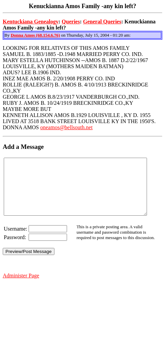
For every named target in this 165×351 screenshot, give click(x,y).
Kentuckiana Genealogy (31, 21)
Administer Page (21, 287)
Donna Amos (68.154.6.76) (35, 35)
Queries (71, 21)
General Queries (102, 21)
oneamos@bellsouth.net (66, 127)
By (7, 35)
